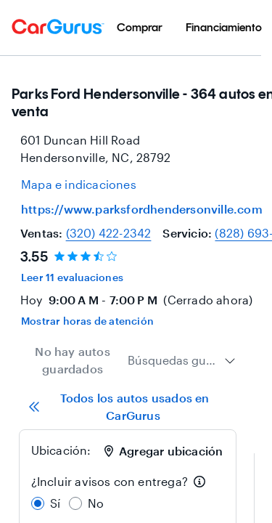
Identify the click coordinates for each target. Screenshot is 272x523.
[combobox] (181, 360)
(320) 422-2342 (109, 233)
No (96, 503)
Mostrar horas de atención (87, 321)
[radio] (37, 503)
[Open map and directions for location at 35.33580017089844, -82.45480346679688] (78, 184)
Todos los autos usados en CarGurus (119, 406)
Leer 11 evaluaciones (72, 277)
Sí (55, 503)
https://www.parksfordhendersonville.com (142, 209)
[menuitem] (139, 27)
